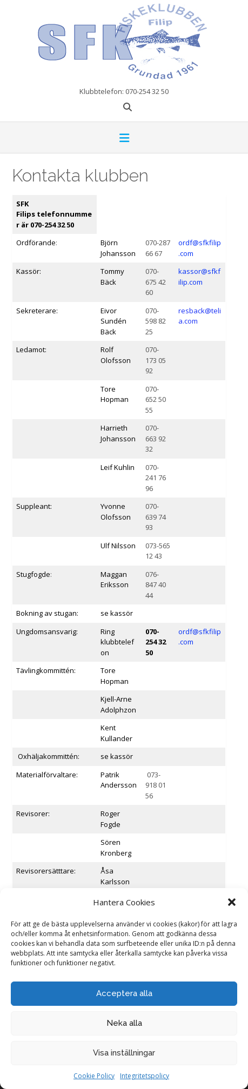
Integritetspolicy (144, 1075)
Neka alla (124, 1023)
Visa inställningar (124, 1053)
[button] (231, 902)
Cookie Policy (94, 1075)
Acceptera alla (124, 993)
